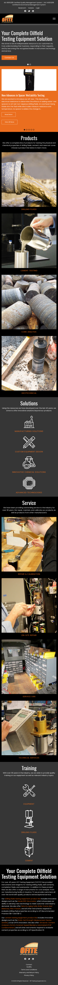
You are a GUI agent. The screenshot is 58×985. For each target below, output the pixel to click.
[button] (28, 64)
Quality (29, 967)
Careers (31, 8)
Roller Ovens (43, 906)
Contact (29, 965)
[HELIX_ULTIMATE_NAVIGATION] (54, 19)
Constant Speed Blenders (26, 925)
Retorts (24, 906)
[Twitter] (29, 11)
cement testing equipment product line (21, 918)
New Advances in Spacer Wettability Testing (23, 95)
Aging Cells (32, 906)
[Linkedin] (33, 11)
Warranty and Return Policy (29, 972)
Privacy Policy (29, 975)
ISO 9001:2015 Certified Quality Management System (23, 3)
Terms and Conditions (29, 970)
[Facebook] (25, 11)
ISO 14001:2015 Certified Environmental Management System (33, 4)
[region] (29, 444)
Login (38, 8)
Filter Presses (15, 908)
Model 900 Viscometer (27, 901)
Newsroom (22, 8)
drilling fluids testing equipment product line (23, 899)
